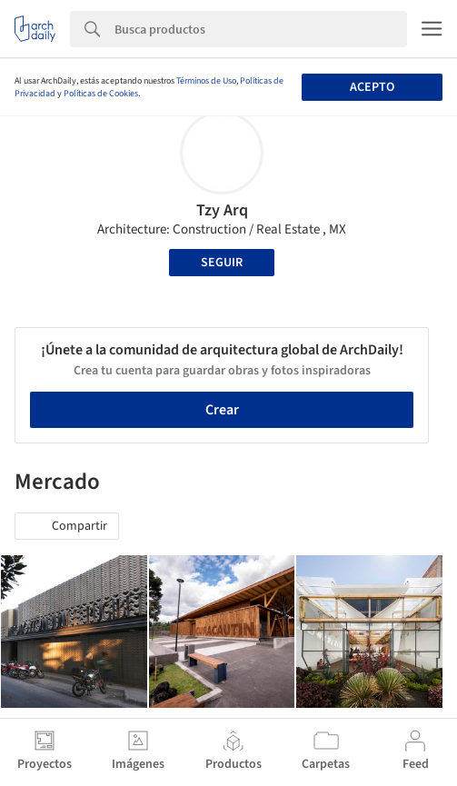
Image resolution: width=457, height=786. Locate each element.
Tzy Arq (222, 210)
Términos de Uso (206, 81)
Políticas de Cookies (101, 93)
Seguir (222, 263)
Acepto (372, 87)
